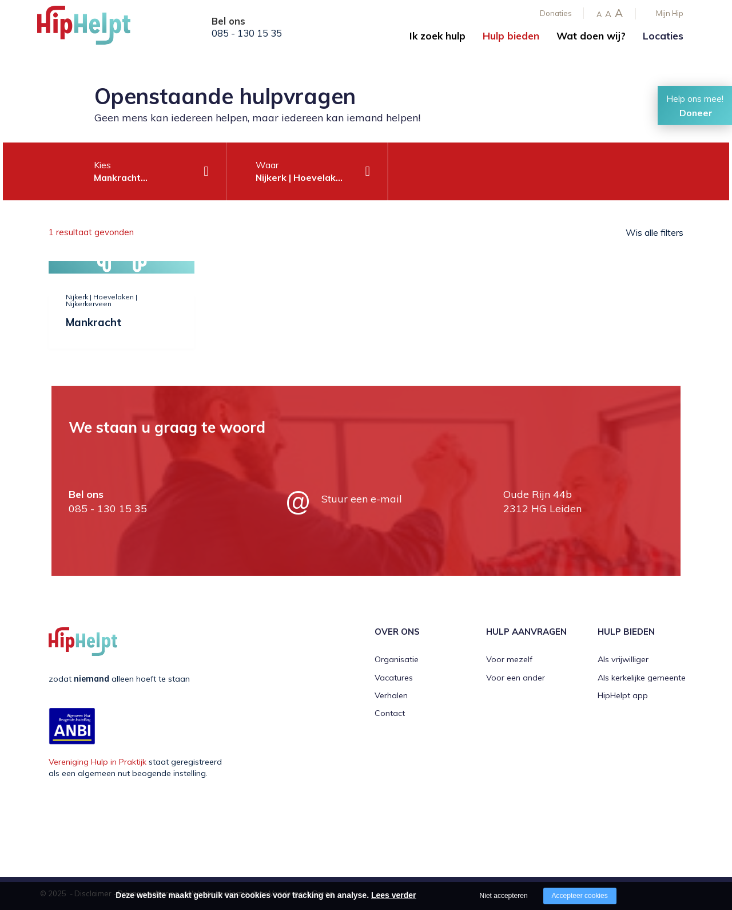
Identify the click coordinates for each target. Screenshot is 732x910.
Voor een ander (515, 677)
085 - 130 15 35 (247, 33)
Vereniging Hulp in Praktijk (97, 762)
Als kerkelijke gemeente (642, 677)
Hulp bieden (511, 36)
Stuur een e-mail (361, 498)
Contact (390, 713)
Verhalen (391, 695)
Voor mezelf (509, 659)
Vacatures (394, 677)
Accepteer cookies (580, 896)
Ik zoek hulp (437, 36)
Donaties (556, 13)
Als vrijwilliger (623, 659)
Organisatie (397, 659)
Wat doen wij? (591, 36)
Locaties (663, 36)
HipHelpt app (623, 695)
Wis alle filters (654, 232)
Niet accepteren (504, 896)
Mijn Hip (669, 13)
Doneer (696, 112)
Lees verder (393, 895)
